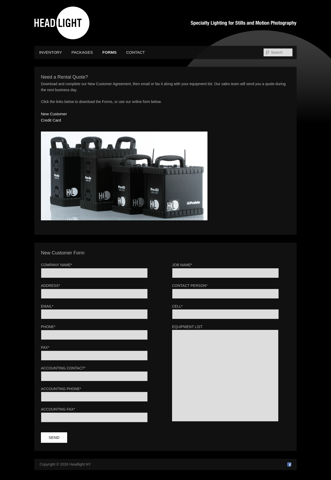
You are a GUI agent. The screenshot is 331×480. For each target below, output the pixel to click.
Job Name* (182, 265)
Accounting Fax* (58, 409)
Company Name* (56, 265)
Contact (135, 52)
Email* (47, 306)
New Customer (54, 114)
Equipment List (187, 327)
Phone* (48, 327)
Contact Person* (189, 285)
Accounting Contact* (63, 368)
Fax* (45, 347)
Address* (50, 285)
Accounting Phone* (61, 389)
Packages (82, 52)
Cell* (177, 306)
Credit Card (51, 120)
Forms (109, 52)
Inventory (50, 52)
